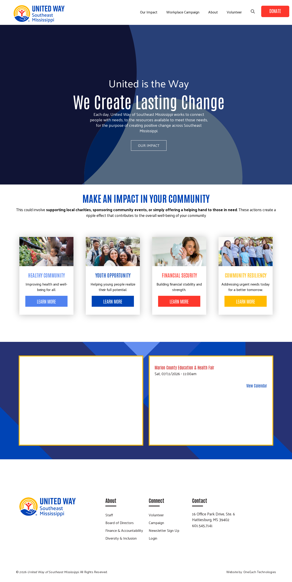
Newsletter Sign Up (164, 530)
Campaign (156, 522)
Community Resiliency (245, 275)
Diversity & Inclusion (121, 538)
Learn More (46, 301)
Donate (275, 11)
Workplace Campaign (182, 12)
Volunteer (234, 12)
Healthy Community (46, 275)
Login (153, 538)
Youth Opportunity (112, 275)
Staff (109, 515)
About (213, 12)
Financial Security (179, 275)
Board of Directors (119, 522)
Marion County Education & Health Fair (184, 367)
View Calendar (256, 385)
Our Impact (148, 12)
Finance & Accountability (124, 530)
